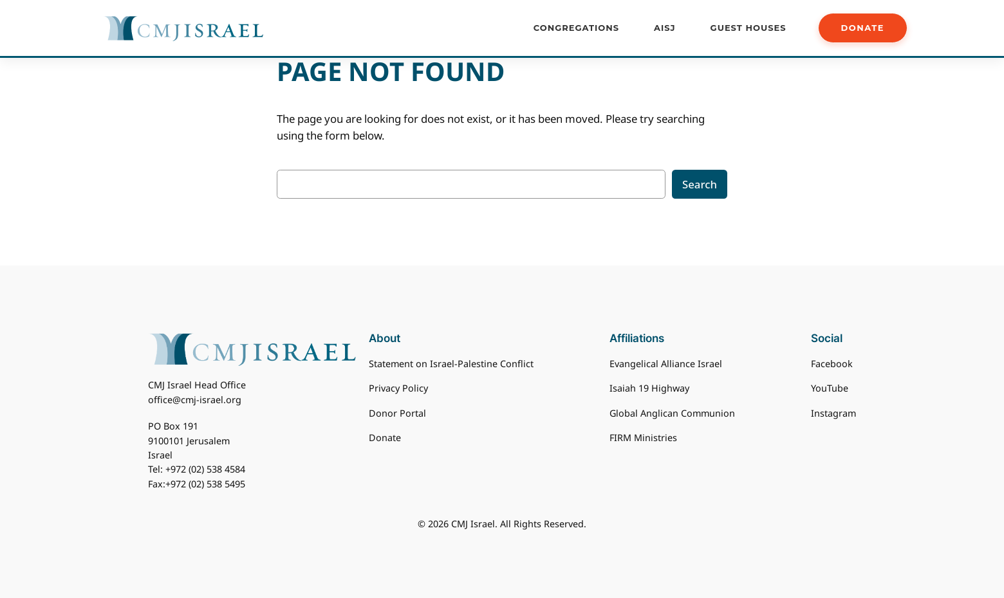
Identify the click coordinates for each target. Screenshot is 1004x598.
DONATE (862, 28)
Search (699, 184)
